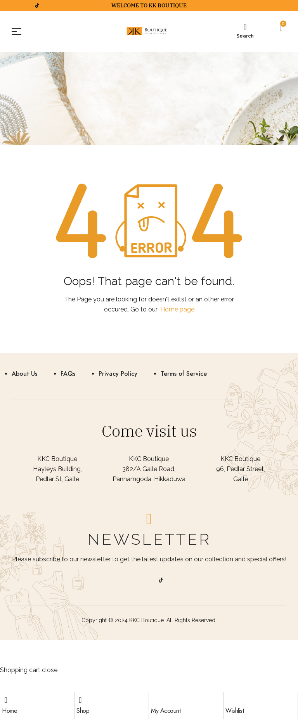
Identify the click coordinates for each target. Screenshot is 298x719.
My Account (165, 710)
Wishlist (234, 710)
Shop (82, 710)
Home (9, 710)
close (49, 670)
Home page (177, 309)
